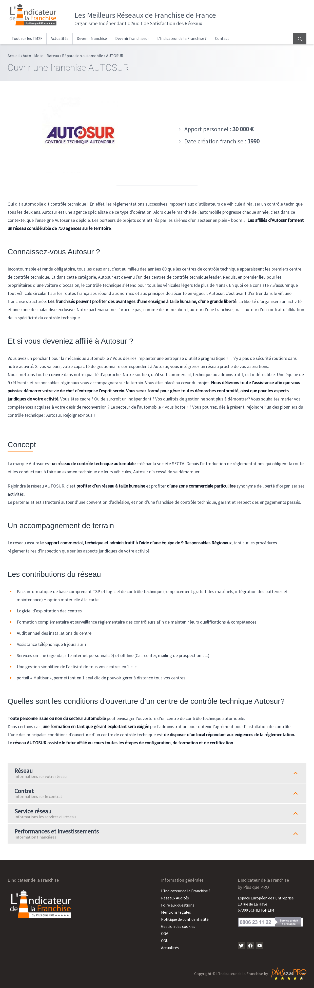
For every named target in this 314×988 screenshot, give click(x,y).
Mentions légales (176, 912)
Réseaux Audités (175, 897)
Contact (222, 38)
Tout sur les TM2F (27, 38)
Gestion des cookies (178, 926)
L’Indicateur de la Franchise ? (182, 38)
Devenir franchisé (92, 38)
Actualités (59, 38)
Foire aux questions (177, 905)
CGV (164, 933)
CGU (164, 940)
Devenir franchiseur (132, 38)
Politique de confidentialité (185, 919)
